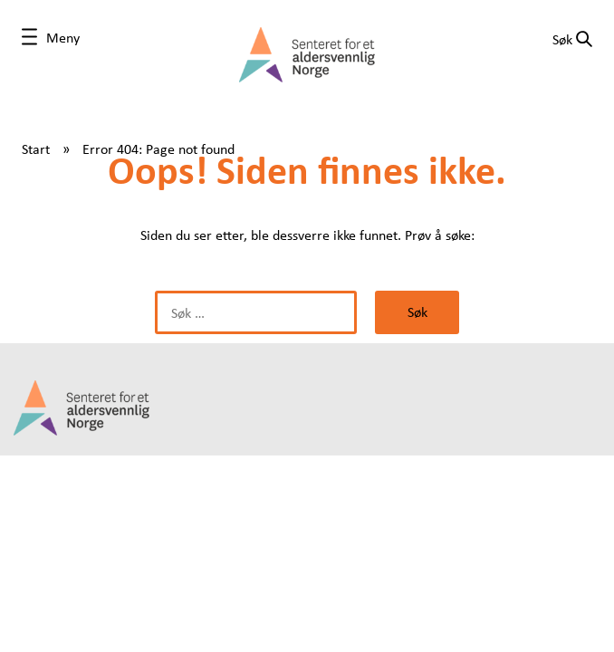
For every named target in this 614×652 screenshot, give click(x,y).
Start (36, 148)
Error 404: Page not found (158, 148)
